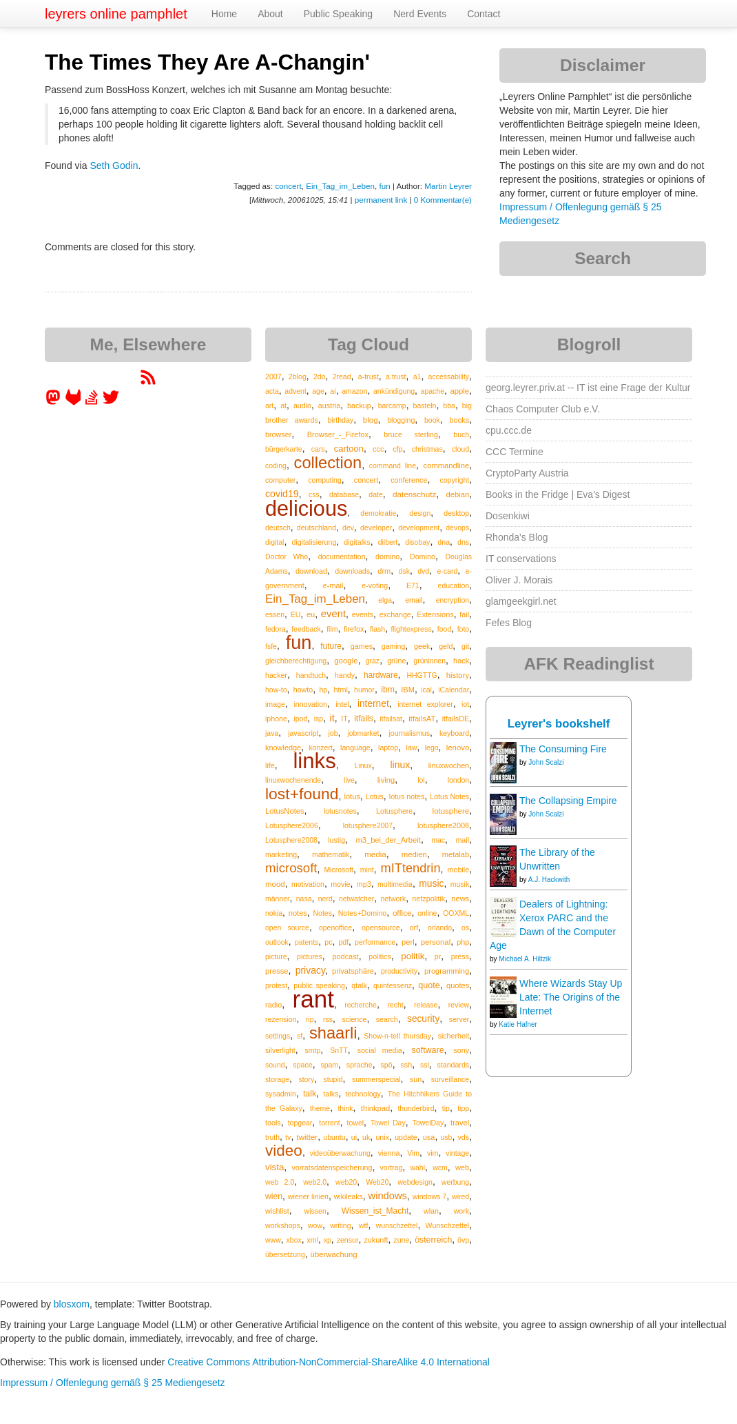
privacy (310, 970)
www (273, 1240)
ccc (378, 449)
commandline (447, 465)
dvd (423, 571)
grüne (396, 660)
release (425, 1005)
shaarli (333, 1033)
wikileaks (348, 1196)
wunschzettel (397, 1225)
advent (295, 391)
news (460, 898)
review (458, 1005)
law (411, 747)
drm (384, 571)
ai (333, 391)
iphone (276, 718)
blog (370, 420)
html (341, 689)
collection (328, 463)
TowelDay (428, 1123)
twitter (307, 1137)
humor (364, 689)
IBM (408, 689)
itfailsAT (421, 718)
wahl (417, 1167)
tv (288, 1137)
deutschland (316, 527)
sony (461, 1050)
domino (387, 556)
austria (329, 405)
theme (320, 1108)
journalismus (409, 733)
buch (461, 434)
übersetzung (285, 1254)
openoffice (335, 927)
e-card (447, 571)
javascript (303, 733)
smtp (313, 1050)
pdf (343, 942)
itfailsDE (455, 718)
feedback (306, 629)
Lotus (375, 796)
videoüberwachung (340, 1153)
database (344, 494)
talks (330, 1094)
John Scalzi (545, 762)
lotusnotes (340, 811)
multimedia (395, 884)
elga (385, 600)
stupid (333, 1079)
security (423, 1019)
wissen (315, 1211)
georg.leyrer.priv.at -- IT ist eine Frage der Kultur (588, 387)
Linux (362, 765)
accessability (449, 376)
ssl (424, 1065)
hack (461, 660)
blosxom (72, 1304)
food (444, 629)
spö (386, 1065)
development (418, 527)
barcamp (392, 405)
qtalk (358, 985)
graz (373, 660)
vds (463, 1137)
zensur (348, 1240)
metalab (455, 854)
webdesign (415, 1182)
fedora (275, 629)
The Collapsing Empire (568, 800)
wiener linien (308, 1196)
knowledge (283, 747)
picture (276, 956)
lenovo (457, 747)
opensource (381, 927)
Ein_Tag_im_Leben (340, 185)
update (406, 1137)
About (270, 13)
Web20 (377, 1182)
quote (429, 985)
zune (401, 1240)
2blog (298, 376)
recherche (360, 1005)
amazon (354, 391)
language (355, 747)
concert (288, 185)
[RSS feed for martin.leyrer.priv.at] (148, 382)
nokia (273, 913)
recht (395, 1005)
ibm (388, 689)
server (459, 1019)
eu (311, 614)
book (432, 420)
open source (287, 927)
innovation (309, 704)
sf (299, 1036)
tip (446, 1108)
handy (345, 675)
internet (373, 704)
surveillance (450, 1079)
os (465, 927)
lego (432, 747)
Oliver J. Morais (519, 579)
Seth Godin (114, 165)
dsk (404, 571)
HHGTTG (421, 675)
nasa (304, 898)
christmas (427, 449)
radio (273, 1005)
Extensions (435, 614)
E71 (412, 585)
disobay (417, 542)
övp (463, 1240)
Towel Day (388, 1123)
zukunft (376, 1240)
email (413, 600)
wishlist (277, 1211)
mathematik (330, 854)
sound (275, 1065)
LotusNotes (284, 811)
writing (340, 1225)
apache (432, 391)
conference (409, 480)
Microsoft (338, 869)
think (345, 1108)
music (431, 883)
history (457, 675)
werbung (455, 1182)
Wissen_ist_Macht (375, 1211)
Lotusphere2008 (291, 840)
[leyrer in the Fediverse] (54, 402)
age (318, 391)
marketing (281, 854)
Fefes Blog (509, 622)
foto (463, 629)
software (428, 1050)
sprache (359, 1065)
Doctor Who (286, 556)
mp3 (364, 884)
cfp (398, 449)
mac (438, 840)
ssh (406, 1065)
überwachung (334, 1254)
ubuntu (334, 1137)
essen (274, 614)
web (462, 1167)
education (454, 585)
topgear (300, 1123)
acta (272, 391)
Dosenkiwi (508, 515)
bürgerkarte (283, 449)
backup (359, 405)
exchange (395, 614)
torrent (329, 1123)
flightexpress (411, 629)
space (302, 1065)
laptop (388, 747)
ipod (300, 718)
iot (465, 704)
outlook (277, 942)
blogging (401, 420)
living (386, 780)
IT (344, 718)
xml (312, 1240)
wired (460, 1196)
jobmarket (363, 733)
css (314, 494)
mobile (458, 869)
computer (280, 480)
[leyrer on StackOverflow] (91, 402)
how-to (276, 689)
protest (276, 985)
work (461, 1211)
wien (273, 1196)
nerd (325, 898)
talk (309, 1094)
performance (375, 942)
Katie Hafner (518, 1024)
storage (277, 1079)
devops (457, 527)
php (463, 942)
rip (310, 1019)
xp (327, 1240)
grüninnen (429, 660)
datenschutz (414, 494)
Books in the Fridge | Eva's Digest (558, 494)
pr (438, 956)
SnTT (339, 1050)
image (275, 704)
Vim (413, 1153)
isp (318, 718)
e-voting (375, 585)
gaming (393, 646)
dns (463, 542)
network (393, 898)
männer (277, 898)
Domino (422, 556)
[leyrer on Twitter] (111, 402)
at (283, 405)
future (331, 646)
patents (306, 942)
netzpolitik (428, 898)
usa (429, 1137)
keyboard (454, 733)
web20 (346, 1182)
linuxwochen (448, 765)
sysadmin (280, 1094)
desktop (456, 513)
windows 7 (430, 1196)
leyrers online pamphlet (116, 13)
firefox (354, 629)
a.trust (396, 376)
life (270, 765)
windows (387, 1195)
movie (340, 884)
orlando (440, 927)
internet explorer (425, 704)
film (332, 629)
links (314, 761)
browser (278, 434)
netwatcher (356, 898)
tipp (463, 1108)
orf (414, 927)
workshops (282, 1225)
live (349, 780)
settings (277, 1036)
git (465, 646)
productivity (399, 971)
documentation (342, 556)
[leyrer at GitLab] (73, 402)
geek (422, 646)
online (427, 913)
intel (342, 704)
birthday (340, 420)
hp (323, 689)
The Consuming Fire (563, 748)
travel (459, 1123)
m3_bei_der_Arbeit (388, 840)
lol (421, 780)
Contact (483, 13)
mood (275, 884)
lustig (336, 840)
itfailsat (391, 718)
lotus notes (407, 796)
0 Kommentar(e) (443, 199)
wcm (440, 1167)
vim (433, 1153)
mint (367, 869)
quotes (457, 985)
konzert (320, 747)
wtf (363, 1225)
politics (379, 956)
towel (355, 1123)
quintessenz (392, 985)
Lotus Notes (449, 796)
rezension (281, 1019)
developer (376, 527)
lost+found (302, 794)
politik (412, 956)
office (402, 912)
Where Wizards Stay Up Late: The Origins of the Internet (570, 997)
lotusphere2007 (368, 825)
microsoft (291, 868)
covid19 (282, 493)
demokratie (378, 513)
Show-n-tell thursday (397, 1036)
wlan (431, 1211)
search (387, 1019)
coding (276, 465)
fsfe (271, 646)
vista (274, 1167)
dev (348, 527)
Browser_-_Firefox (337, 434)
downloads (352, 571)
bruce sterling (410, 434)
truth (272, 1137)
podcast (345, 956)
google (345, 660)
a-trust (368, 376)
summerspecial (376, 1079)
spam (329, 1065)
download (311, 571)
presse (277, 971)
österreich (433, 1240)
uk (366, 1137)
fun (384, 185)
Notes (322, 913)
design (419, 513)
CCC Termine (514, 451)
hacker (276, 675)
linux (400, 764)
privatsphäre (353, 971)
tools (273, 1123)
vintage (457, 1153)
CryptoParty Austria (527, 473)
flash (377, 629)
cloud (460, 449)
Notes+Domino (362, 913)
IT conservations (521, 558)
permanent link (381, 199)
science (354, 1019)
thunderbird (415, 1108)
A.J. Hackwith (549, 879)
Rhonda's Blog (517, 537)
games (362, 646)
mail (462, 840)
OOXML (456, 913)
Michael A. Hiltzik (525, 959)
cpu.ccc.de (509, 430)
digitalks (357, 542)
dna (443, 542)
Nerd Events (419, 13)
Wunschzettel (448, 1225)
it (332, 717)
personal (435, 942)
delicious (306, 508)
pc (328, 942)
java (271, 733)
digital (274, 542)
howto (303, 689)
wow (315, 1225)
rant (313, 998)
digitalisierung (313, 542)
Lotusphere (394, 811)
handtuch (311, 675)
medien (414, 854)
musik (459, 884)
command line (392, 465)
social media (379, 1050)
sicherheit (453, 1036)
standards (453, 1065)
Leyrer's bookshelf (559, 723)
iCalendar (453, 689)
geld (446, 646)
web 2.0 (279, 1182)
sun (416, 1079)
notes (298, 913)
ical (426, 689)
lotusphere (451, 811)
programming (446, 971)
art (269, 405)
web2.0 (314, 1182)
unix (382, 1137)
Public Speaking (338, 13)
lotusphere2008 (443, 825)
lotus (352, 796)
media (375, 854)
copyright (455, 480)
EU (296, 614)
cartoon (349, 448)
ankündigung (394, 391)
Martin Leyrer (448, 185)
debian (458, 494)
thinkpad (375, 1108)
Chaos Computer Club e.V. (543, 408)
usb (446, 1137)
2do (319, 376)
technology (362, 1094)
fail (464, 614)
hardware (381, 675)
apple (459, 391)
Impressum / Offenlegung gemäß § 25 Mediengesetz (112, 1382)
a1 (417, 376)
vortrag (391, 1167)
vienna (389, 1153)
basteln (425, 405)
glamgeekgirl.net (521, 601)
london (459, 780)
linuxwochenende (293, 780)
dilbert (388, 542)
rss (328, 1019)
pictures (309, 956)
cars (318, 449)
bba (449, 405)
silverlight (280, 1050)
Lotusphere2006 (291, 825)
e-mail (333, 585)
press (460, 956)
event (333, 613)
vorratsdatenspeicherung (331, 1167)
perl (408, 942)
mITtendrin (411, 868)
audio (302, 405)
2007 (273, 376)
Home (224, 13)
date (375, 494)
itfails (363, 718)
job (333, 733)
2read (342, 376)
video (283, 1150)
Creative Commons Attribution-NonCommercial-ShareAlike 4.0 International (328, 1361)
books (459, 420)
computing (324, 480)
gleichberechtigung (295, 660)
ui (354, 1137)
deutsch (278, 527)
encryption (452, 600)
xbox (294, 1240)
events (362, 614)
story (306, 1079)
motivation (307, 884)
